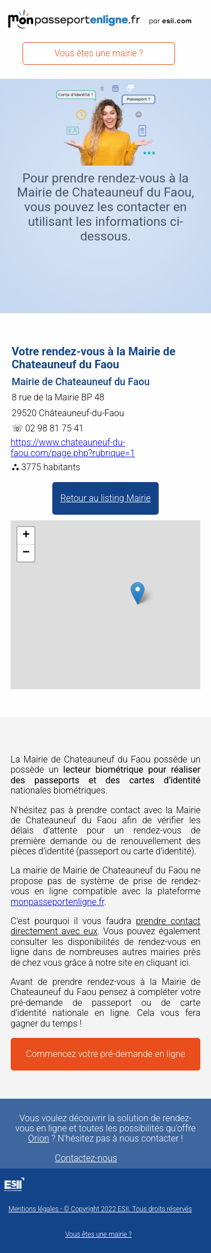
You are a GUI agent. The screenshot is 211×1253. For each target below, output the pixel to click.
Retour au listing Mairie (105, 498)
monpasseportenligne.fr (57, 902)
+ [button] (26, 535)
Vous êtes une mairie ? (99, 53)
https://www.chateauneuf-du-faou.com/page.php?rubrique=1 (73, 447)
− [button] (26, 553)
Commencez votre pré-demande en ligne (105, 1054)
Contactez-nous (86, 1158)
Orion (39, 1139)
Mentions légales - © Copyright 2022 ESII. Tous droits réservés (100, 1209)
